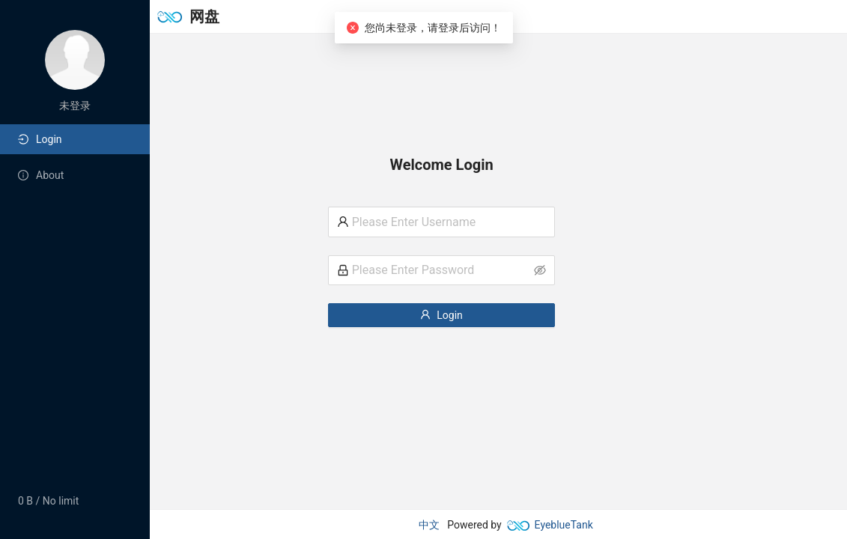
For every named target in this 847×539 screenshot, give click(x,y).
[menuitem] (75, 139)
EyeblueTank (550, 525)
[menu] (75, 157)
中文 (429, 525)
